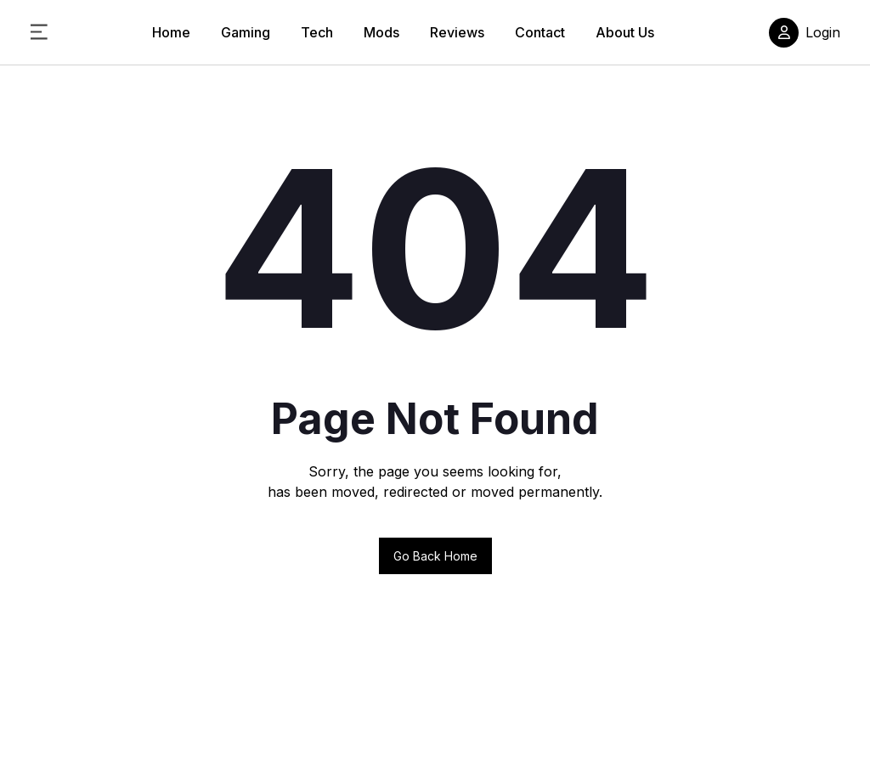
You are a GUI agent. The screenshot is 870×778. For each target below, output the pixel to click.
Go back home (435, 556)
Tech (317, 32)
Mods (381, 32)
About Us (625, 32)
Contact (540, 32)
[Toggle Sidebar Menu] (39, 32)
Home (171, 32)
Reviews (457, 32)
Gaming (245, 32)
